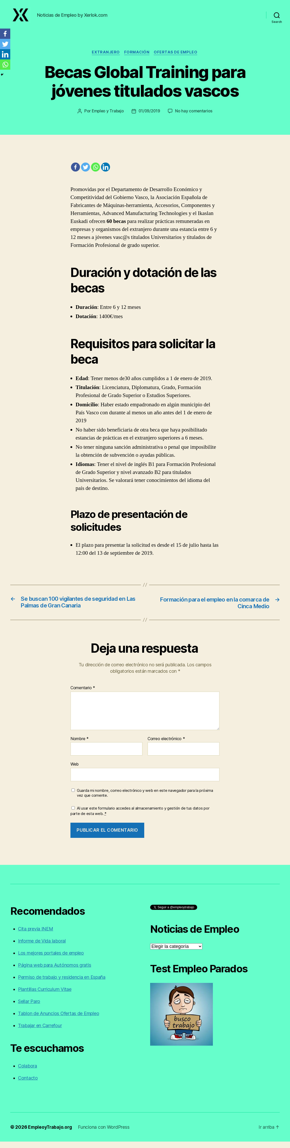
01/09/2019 (149, 117)
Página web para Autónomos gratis (54, 971)
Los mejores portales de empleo (51, 959)
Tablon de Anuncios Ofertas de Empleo (58, 1020)
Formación (137, 58)
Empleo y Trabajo (107, 117)
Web (74, 770)
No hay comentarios (194, 117)
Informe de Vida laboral (42, 947)
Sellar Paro (29, 1007)
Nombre (79, 745)
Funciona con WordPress (105, 1133)
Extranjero (105, 58)
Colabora (27, 1072)
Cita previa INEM (35, 935)
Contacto (28, 1084)
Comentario (82, 694)
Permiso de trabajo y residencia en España (61, 983)
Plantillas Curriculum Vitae (44, 995)
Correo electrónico (166, 745)
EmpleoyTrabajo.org (51, 1133)
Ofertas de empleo (177, 58)
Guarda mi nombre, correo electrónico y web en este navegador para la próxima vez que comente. (145, 799)
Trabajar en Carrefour (40, 1032)
